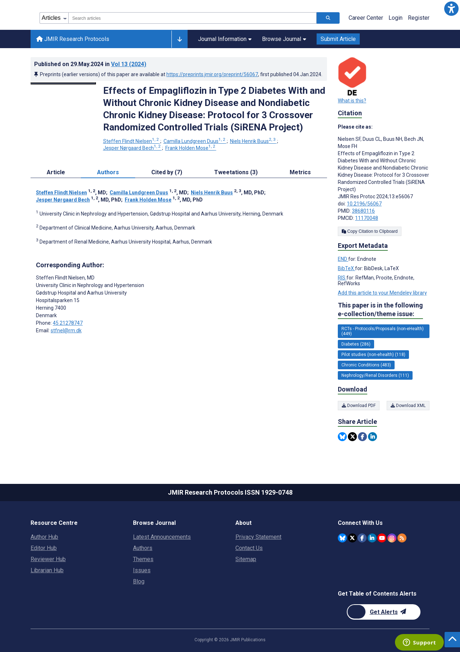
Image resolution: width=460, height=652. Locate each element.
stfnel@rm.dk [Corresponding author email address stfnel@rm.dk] (66, 330)
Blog (138, 581)
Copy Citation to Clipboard (369, 231)
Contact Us (249, 548)
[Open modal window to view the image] (63, 83)
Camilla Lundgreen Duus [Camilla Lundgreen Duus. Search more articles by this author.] (195, 141)
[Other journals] (179, 39)
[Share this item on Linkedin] (372, 436)
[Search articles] (328, 18)
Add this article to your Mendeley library (382, 293)
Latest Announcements (162, 536)
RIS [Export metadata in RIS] (342, 278)
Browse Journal (284, 39)
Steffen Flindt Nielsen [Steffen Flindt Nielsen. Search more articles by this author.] (131, 141)
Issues (142, 570)
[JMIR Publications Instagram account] (391, 537)
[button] (451, 9)
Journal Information (225, 39)
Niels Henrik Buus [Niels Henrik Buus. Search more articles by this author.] (253, 141)
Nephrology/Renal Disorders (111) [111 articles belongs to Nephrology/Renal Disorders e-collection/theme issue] (375, 375)
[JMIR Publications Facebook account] (362, 537)
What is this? (352, 100)
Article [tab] (56, 172)
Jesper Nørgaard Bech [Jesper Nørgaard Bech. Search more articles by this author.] (132, 148)
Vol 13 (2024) (128, 64)
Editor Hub (44, 548)
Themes (143, 559)
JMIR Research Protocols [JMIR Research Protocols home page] (72, 39)
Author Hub (44, 536)
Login (395, 17)
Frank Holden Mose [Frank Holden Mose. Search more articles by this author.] (190, 148)
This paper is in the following (380, 309)
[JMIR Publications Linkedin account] (372, 537)
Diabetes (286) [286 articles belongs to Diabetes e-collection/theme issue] (356, 344)
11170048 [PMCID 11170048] (366, 218)
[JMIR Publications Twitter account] (352, 537)
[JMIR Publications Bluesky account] (342, 537)
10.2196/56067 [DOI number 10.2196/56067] (364, 204)
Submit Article (338, 39)
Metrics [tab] (300, 172)
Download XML (408, 405)
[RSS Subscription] (401, 537)
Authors (142, 548)
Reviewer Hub (48, 559)
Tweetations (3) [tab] (236, 172)
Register (418, 17)
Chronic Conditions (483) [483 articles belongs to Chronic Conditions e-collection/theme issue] (366, 364)
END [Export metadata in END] (343, 259)
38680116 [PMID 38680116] (363, 211)
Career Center (366, 17)
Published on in (90, 64)
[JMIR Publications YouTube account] (381, 537)
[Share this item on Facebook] (362, 436)
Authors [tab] (108, 172)
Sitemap (245, 559)
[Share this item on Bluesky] (342, 436)
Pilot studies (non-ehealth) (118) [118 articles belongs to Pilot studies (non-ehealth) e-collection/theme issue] (373, 354)
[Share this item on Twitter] (352, 436)
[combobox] (192, 18)
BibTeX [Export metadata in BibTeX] (346, 268)
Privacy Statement (258, 536)
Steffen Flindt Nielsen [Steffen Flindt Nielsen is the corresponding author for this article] (65, 278)
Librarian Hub (47, 570)
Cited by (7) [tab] (166, 172)
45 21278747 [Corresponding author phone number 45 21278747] (68, 323)
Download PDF (359, 405)
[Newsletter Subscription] (383, 612)
